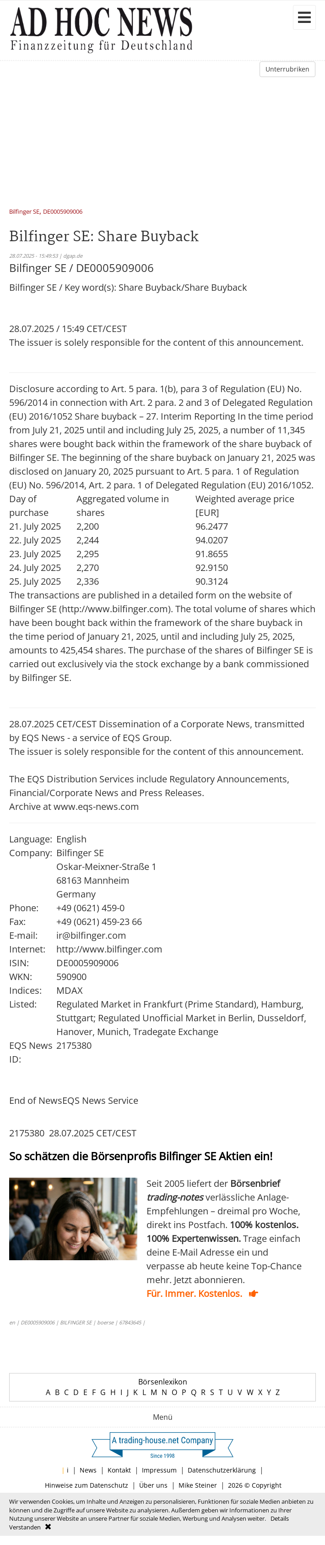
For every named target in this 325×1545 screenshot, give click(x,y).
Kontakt (119, 1470)
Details (280, 1518)
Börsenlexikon (162, 1382)
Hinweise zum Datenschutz (86, 1485)
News (88, 1470)
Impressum (159, 1470)
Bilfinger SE (24, 212)
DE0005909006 (62, 212)
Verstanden (25, 1527)
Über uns (153, 1485)
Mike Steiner (198, 1485)
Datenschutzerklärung (222, 1470)
